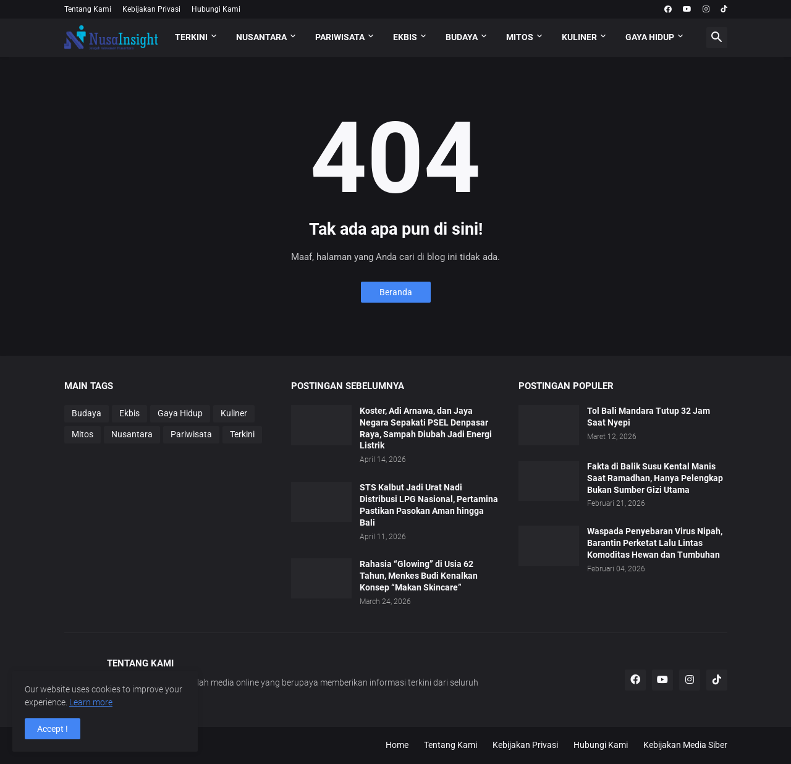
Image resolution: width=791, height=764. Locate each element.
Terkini (242, 434)
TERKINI (191, 37)
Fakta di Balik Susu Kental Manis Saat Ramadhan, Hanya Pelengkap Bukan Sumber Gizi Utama (655, 478)
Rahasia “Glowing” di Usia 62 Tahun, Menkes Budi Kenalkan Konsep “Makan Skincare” (419, 575)
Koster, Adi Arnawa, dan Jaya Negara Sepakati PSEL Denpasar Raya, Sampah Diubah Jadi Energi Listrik (426, 428)
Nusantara (132, 434)
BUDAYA (462, 37)
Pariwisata (191, 434)
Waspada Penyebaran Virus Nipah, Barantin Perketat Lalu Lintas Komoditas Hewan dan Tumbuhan (654, 543)
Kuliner (234, 413)
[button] (716, 37)
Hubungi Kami (216, 9)
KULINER (579, 37)
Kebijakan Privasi (151, 9)
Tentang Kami (87, 9)
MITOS (519, 37)
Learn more (90, 702)
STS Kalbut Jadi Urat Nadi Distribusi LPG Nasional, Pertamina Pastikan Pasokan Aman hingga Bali (429, 504)
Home (397, 745)
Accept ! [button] (52, 729)
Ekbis (129, 413)
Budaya (86, 413)
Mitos (82, 434)
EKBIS (405, 37)
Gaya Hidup (180, 413)
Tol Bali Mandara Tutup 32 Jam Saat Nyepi (648, 416)
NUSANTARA (261, 37)
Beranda (395, 292)
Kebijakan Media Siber (685, 745)
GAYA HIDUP (649, 37)
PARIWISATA (340, 37)
